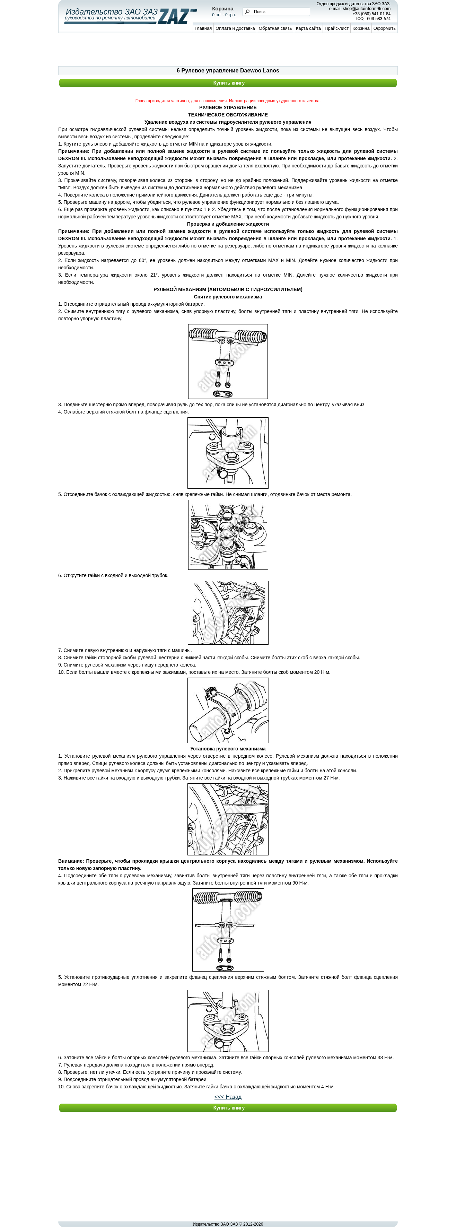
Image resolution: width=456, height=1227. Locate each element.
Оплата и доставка (235, 28)
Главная (203, 28)
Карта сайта (308, 28)
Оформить (385, 28)
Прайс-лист (337, 28)
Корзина (361, 28)
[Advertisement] (228, 50)
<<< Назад (228, 1097)
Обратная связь (275, 28)
